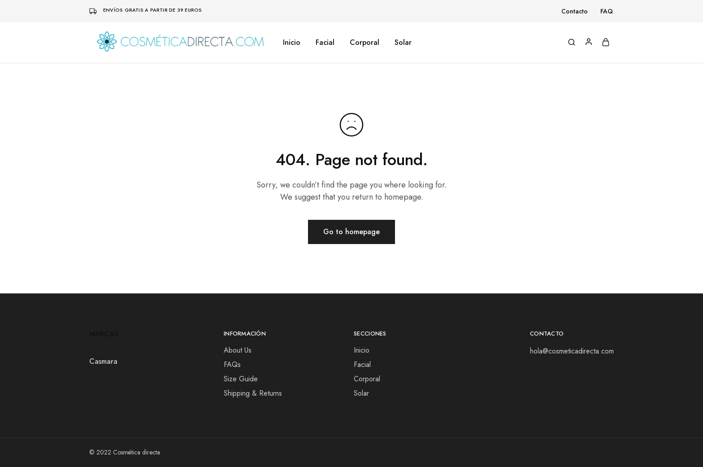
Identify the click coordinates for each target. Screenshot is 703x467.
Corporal (364, 43)
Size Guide (241, 379)
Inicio (291, 43)
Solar (403, 43)
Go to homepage (351, 232)
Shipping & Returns (253, 393)
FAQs (232, 364)
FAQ (606, 11)
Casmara (103, 361)
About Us (238, 350)
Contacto (574, 11)
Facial (325, 43)
